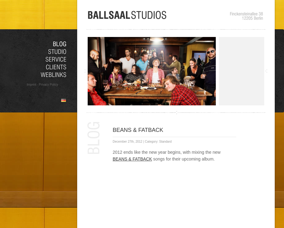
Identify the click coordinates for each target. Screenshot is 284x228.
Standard (165, 141)
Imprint (31, 84)
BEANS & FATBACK (138, 130)
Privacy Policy (48, 84)
